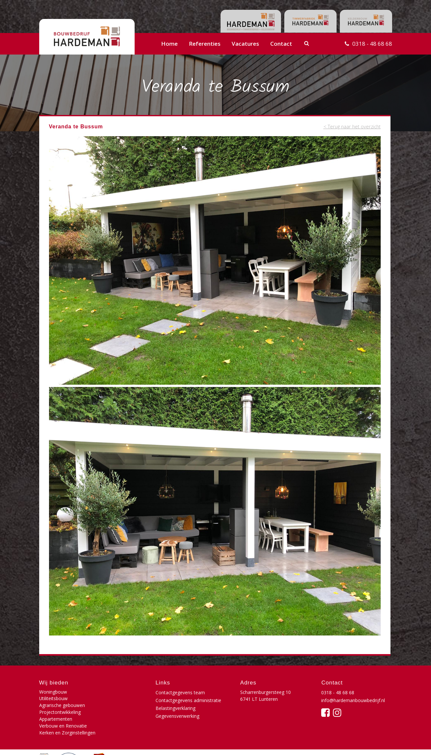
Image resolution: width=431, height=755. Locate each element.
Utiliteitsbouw (111, 692)
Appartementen (55, 706)
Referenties (205, 43)
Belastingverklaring (175, 708)
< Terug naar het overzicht (351, 126)
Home (169, 43)
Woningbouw (53, 692)
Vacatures (245, 43)
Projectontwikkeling (118, 699)
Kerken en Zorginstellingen (67, 713)
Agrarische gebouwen (62, 699)
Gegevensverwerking (177, 716)
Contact (281, 43)
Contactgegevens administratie (188, 700)
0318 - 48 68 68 (372, 43)
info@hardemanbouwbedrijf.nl (353, 700)
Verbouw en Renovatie (121, 706)
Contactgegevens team (180, 692)
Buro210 (382, 743)
